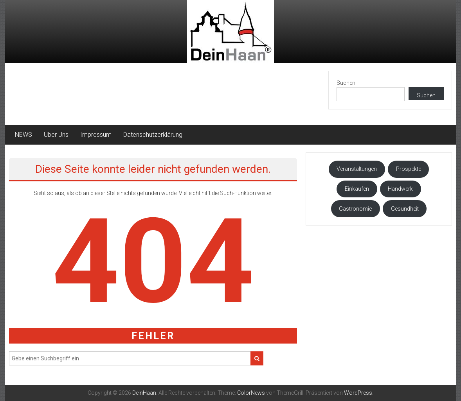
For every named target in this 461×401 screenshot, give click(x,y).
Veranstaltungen (357, 169)
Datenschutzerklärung (152, 134)
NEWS (23, 134)
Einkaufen (357, 189)
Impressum (96, 134)
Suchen (346, 83)
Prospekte (408, 169)
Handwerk (400, 189)
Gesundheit (405, 209)
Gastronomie (355, 209)
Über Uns (56, 134)
